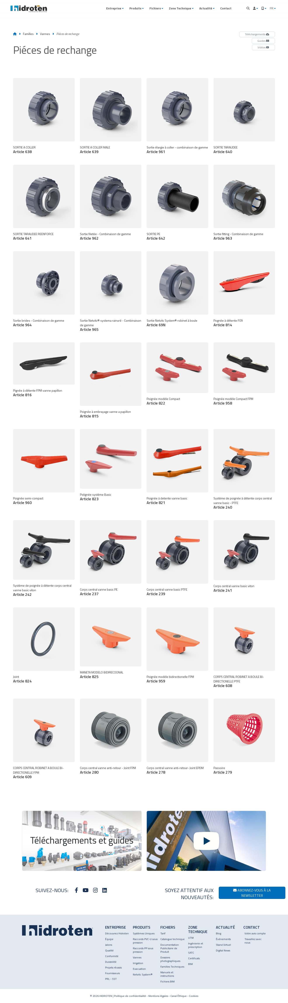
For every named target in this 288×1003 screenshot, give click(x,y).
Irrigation (138, 963)
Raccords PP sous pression (143, 950)
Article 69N (156, 325)
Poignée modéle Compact (163, 398)
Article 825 (89, 677)
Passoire (219, 768)
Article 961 (156, 152)
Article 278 (156, 772)
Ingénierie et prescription (195, 945)
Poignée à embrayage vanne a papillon (105, 411)
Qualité (109, 950)
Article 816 (22, 395)
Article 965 (89, 329)
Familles (28, 33)
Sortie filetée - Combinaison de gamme (105, 234)
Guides (263, 41)
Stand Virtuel (223, 945)
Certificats (194, 958)
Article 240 (222, 507)
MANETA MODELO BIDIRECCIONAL (101, 672)
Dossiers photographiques (170, 959)
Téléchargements (257, 34)
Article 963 (222, 238)
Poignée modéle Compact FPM (233, 398)
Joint (16, 676)
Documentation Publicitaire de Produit (169, 948)
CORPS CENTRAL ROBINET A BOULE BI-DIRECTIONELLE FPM (38, 770)
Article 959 (156, 681)
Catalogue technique (172, 939)
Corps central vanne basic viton (233, 586)
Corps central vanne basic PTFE (167, 589)
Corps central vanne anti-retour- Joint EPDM (175, 768)
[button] (114, 8)
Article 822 (156, 403)
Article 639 (89, 152)
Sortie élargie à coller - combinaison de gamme (177, 147)
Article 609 (22, 777)
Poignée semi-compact (28, 498)
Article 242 (22, 594)
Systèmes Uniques (143, 933)
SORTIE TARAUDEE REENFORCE (33, 234)
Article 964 (22, 325)
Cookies (193, 996)
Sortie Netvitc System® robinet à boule (172, 320)
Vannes (45, 33)
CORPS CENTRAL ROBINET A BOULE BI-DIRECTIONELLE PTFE (238, 679)
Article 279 (222, 772)
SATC (191, 953)
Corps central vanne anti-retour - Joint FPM (108, 768)
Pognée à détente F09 (228, 320)
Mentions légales (158, 996)
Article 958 (222, 403)
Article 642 (156, 238)
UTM (191, 938)
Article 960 (22, 503)
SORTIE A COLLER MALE (95, 147)
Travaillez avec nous (253, 941)
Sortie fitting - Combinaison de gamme (238, 234)
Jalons (108, 945)
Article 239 (156, 594)
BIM (190, 964)
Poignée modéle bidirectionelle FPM (170, 676)
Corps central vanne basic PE (99, 589)
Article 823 (89, 499)
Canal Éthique (178, 996)
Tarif (162, 933)
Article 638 (22, 152)
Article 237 (89, 594)
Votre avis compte (255, 933)
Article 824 (22, 681)
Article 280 (89, 772)
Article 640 (222, 152)
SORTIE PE (153, 234)
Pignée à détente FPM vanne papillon (37, 390)
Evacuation (139, 969)
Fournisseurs (112, 973)
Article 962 (89, 238)
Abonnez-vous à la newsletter (252, 893)
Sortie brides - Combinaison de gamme (38, 320)
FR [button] (272, 8)
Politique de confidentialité (130, 996)
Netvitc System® (143, 974)
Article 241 (222, 590)
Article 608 (222, 686)
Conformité (111, 956)
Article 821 (156, 503)
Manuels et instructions (167, 974)
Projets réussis (113, 967)
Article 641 (22, 238)
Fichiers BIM (167, 981)
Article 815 (89, 416)
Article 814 (222, 325)
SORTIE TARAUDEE (225, 147)
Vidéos (263, 47)
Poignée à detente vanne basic (167, 498)
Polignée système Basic (95, 494)
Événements (223, 939)
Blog (218, 933)
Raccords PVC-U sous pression (145, 941)
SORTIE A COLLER (24, 147)
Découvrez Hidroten (117, 933)
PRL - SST (111, 979)
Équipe (109, 939)
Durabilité (110, 962)
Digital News (223, 950)
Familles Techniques (172, 967)
